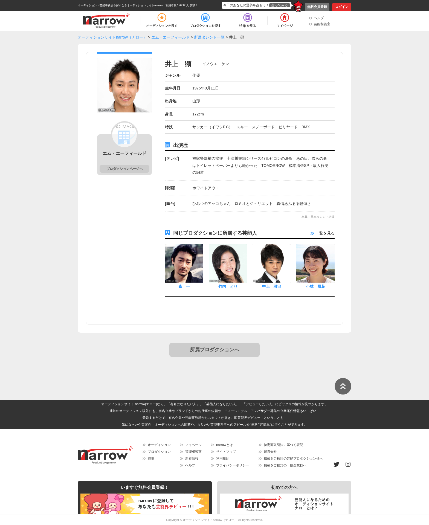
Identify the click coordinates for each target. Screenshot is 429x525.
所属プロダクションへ (214, 349)
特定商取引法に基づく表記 (283, 445)
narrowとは (224, 445)
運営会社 (270, 452)
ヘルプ (319, 18)
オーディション (159, 445)
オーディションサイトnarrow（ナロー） (210, 519)
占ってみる (279, 5)
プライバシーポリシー (232, 465)
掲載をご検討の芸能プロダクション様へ (293, 458)
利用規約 (222, 458)
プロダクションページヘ (124, 169)
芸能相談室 (322, 24)
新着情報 (191, 458)
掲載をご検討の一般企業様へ (285, 465)
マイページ (193, 445)
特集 (151, 458)
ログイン (341, 7)
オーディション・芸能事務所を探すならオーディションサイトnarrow (120, 5)
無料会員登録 (317, 7)
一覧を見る (323, 233)
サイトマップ (226, 452)
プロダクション (159, 452)
